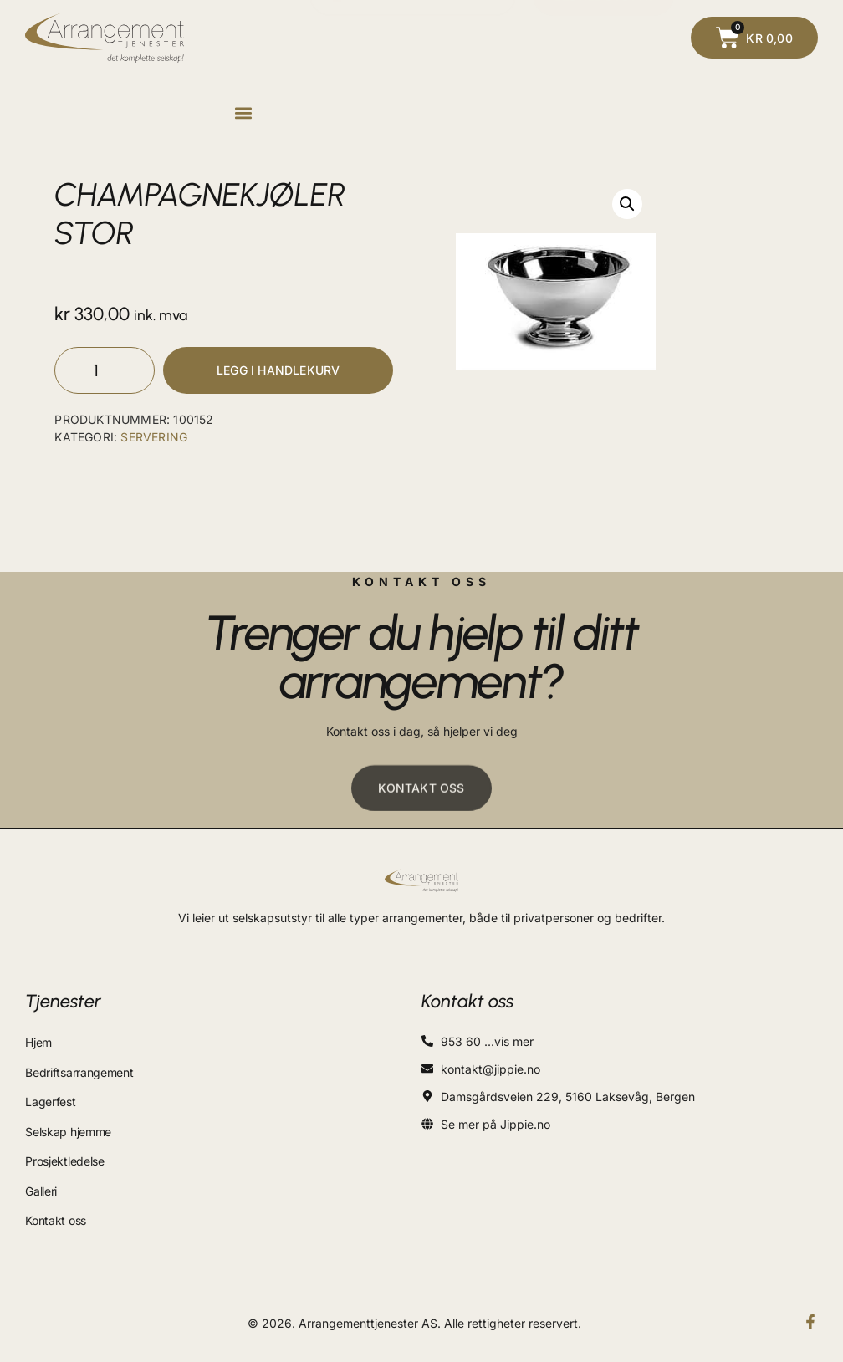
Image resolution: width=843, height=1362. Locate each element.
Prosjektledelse (65, 1154)
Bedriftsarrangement (79, 1071)
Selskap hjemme (68, 1127)
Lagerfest (50, 1099)
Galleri (41, 1182)
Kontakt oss (55, 1209)
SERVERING (153, 439)
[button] (243, 113)
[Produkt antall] (104, 371)
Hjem (38, 1044)
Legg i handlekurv (278, 372)
